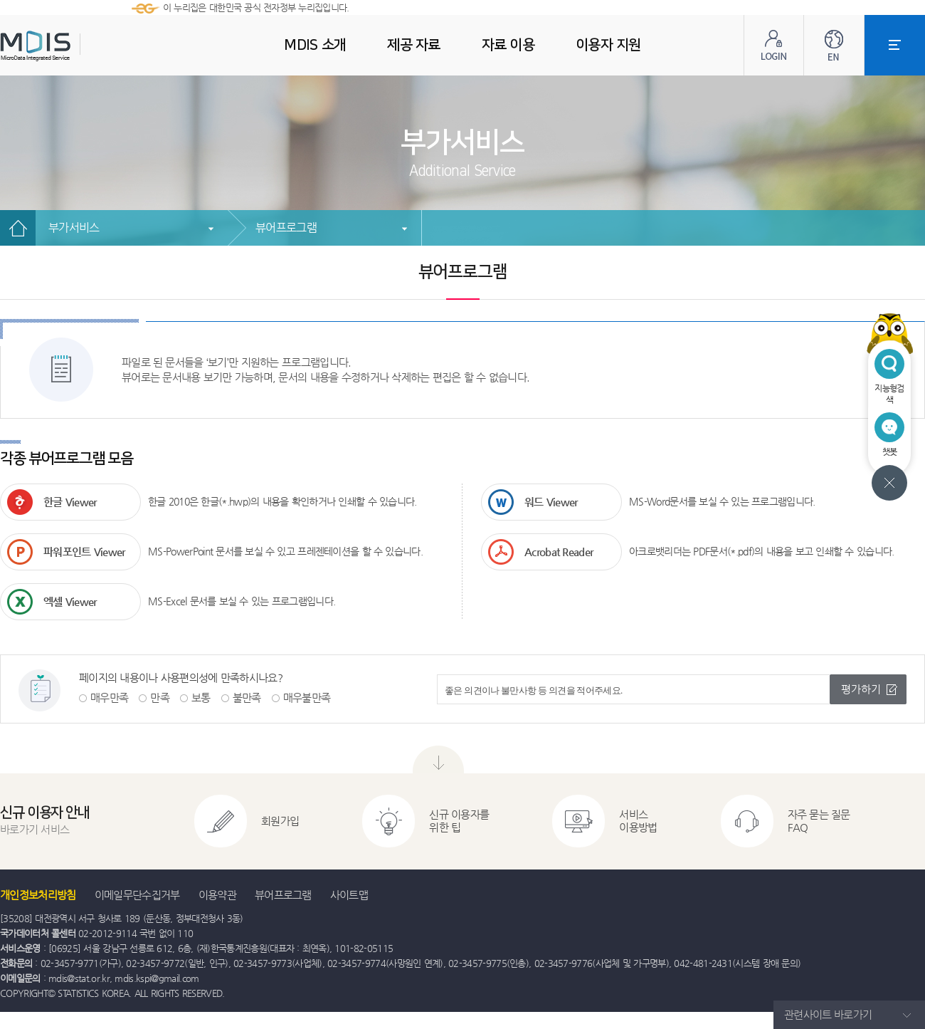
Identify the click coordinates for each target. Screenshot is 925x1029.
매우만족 (109, 697)
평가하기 (861, 689)
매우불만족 (307, 697)
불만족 (247, 697)
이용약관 (217, 895)
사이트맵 (349, 895)
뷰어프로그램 (286, 227)
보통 (201, 697)
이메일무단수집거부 (137, 895)
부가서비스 (74, 227)
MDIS (71, 46)
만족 (159, 697)
